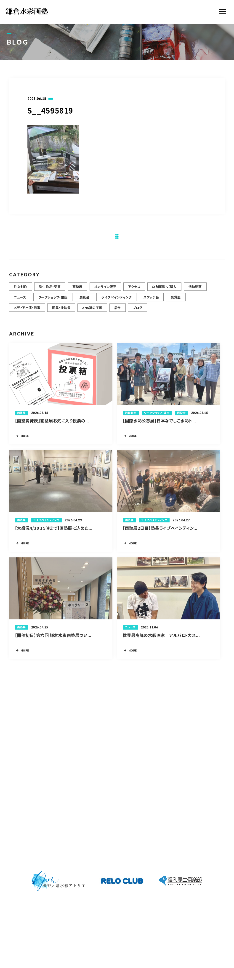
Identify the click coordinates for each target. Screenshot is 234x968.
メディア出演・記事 (27, 310)
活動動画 (195, 289)
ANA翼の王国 (92, 310)
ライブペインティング (116, 299)
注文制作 (20, 289)
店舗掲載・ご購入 (164, 289)
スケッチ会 (151, 299)
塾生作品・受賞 (50, 289)
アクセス (134, 289)
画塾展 (77, 289)
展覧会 (84, 299)
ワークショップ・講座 (53, 299)
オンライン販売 (105, 289)
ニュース (20, 299)
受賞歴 (176, 299)
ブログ (137, 310)
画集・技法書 (61, 310)
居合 (117, 310)
